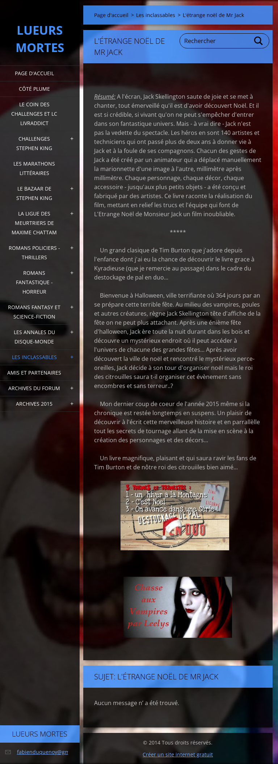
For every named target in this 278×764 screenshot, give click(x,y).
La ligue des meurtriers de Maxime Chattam (34, 223)
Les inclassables (34, 357)
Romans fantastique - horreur (34, 282)
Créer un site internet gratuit (178, 754)
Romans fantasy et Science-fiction (34, 312)
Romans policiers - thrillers (34, 252)
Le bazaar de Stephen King (34, 193)
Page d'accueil (34, 73)
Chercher (259, 40)
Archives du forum (34, 388)
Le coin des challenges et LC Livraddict (34, 114)
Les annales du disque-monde (34, 337)
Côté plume (34, 88)
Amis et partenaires (34, 372)
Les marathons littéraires (34, 168)
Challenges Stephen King (34, 143)
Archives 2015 (34, 403)
